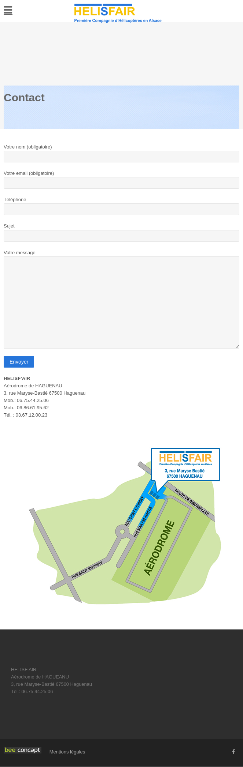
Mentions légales (67, 752)
